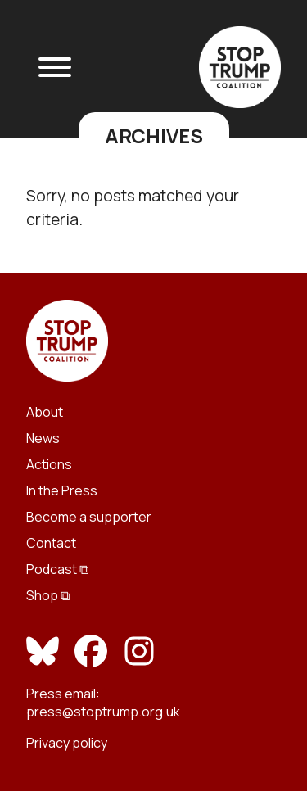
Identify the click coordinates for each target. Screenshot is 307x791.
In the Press (61, 490)
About (44, 412)
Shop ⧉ (48, 595)
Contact (51, 543)
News (43, 438)
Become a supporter (88, 517)
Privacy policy (66, 743)
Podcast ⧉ (57, 569)
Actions (49, 464)
